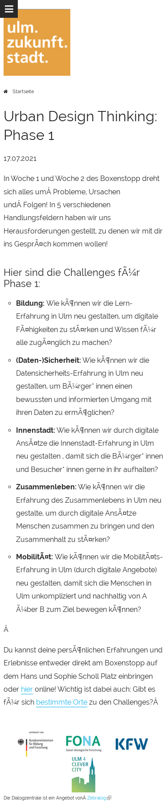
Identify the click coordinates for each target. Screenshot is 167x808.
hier (27, 689)
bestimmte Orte (61, 702)
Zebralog (99, 798)
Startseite (23, 91)
